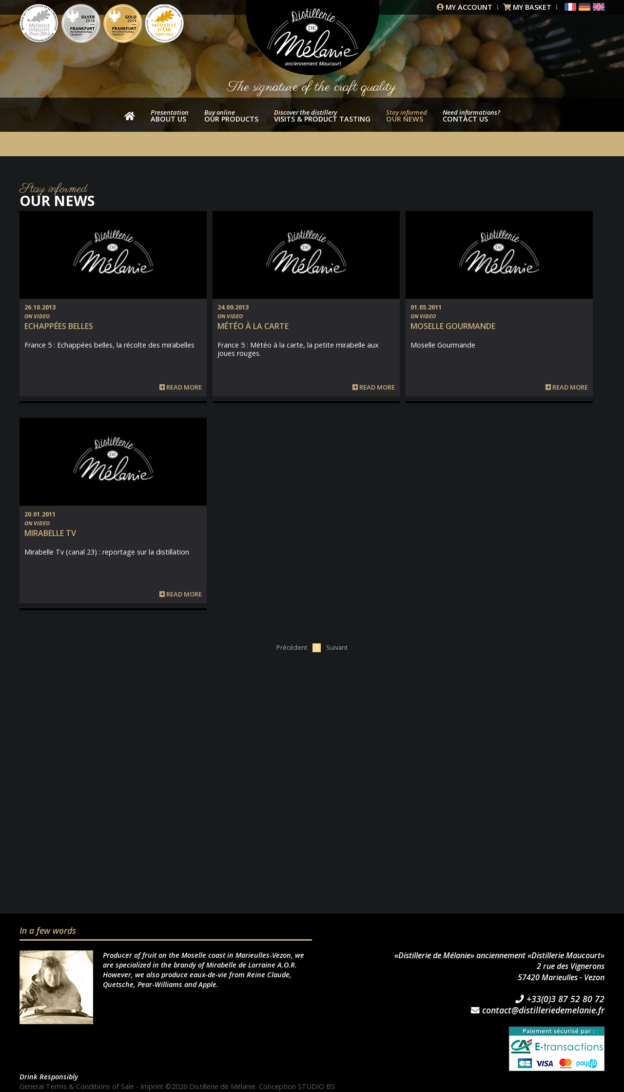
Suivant (337, 647)
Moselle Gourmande (452, 326)
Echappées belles (58, 326)
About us (170, 116)
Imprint (152, 1086)
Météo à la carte (253, 326)
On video (37, 316)
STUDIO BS (317, 1086)
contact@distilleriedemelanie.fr (537, 1010)
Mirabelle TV (50, 533)
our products (231, 116)
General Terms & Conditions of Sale (77, 1086)
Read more (180, 387)
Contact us (471, 116)
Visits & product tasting (322, 116)
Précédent (291, 647)
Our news (406, 116)
